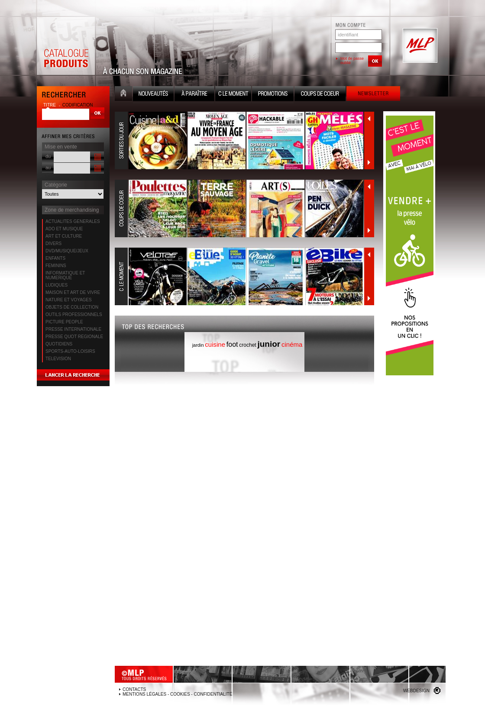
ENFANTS (55, 258)
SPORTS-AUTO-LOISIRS (70, 351)
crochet (247, 345)
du (48, 156)
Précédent (369, 118)
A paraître (194, 94)
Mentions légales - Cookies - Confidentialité (177, 694)
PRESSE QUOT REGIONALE (74, 336)
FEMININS (55, 265)
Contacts (134, 689)
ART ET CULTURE (63, 236)
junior (268, 343)
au (48, 167)
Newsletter (373, 94)
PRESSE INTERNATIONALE (73, 329)
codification (77, 105)
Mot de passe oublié (352, 60)
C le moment (233, 94)
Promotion (273, 94)
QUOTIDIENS (58, 344)
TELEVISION (58, 358)
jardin (198, 345)
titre (50, 105)
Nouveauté (153, 94)
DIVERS (53, 243)
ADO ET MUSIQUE (64, 228)
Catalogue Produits (66, 46)
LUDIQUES (56, 285)
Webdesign (416, 690)
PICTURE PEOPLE (64, 321)
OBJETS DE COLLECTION (71, 307)
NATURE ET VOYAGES (68, 299)
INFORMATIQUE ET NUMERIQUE (65, 275)
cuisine (215, 344)
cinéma (291, 344)
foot (232, 344)
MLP (419, 46)
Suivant (369, 162)
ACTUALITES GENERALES (72, 221)
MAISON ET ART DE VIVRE (72, 292)
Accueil (123, 94)
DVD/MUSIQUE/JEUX (66, 250)
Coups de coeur (320, 94)
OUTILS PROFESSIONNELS (73, 314)
